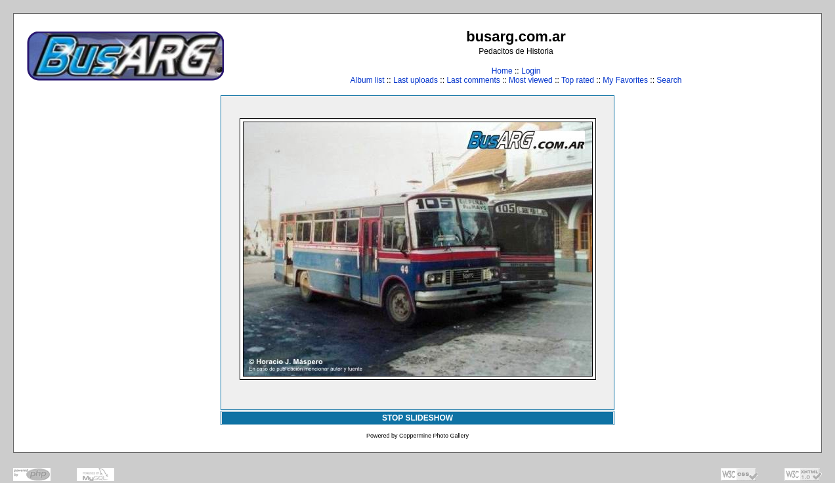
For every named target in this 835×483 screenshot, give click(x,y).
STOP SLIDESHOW (417, 418)
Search (668, 80)
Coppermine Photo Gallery (434, 435)
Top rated (577, 80)
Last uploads (415, 80)
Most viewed (531, 80)
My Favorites (625, 80)
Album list (368, 80)
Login (530, 71)
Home (502, 71)
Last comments (473, 80)
